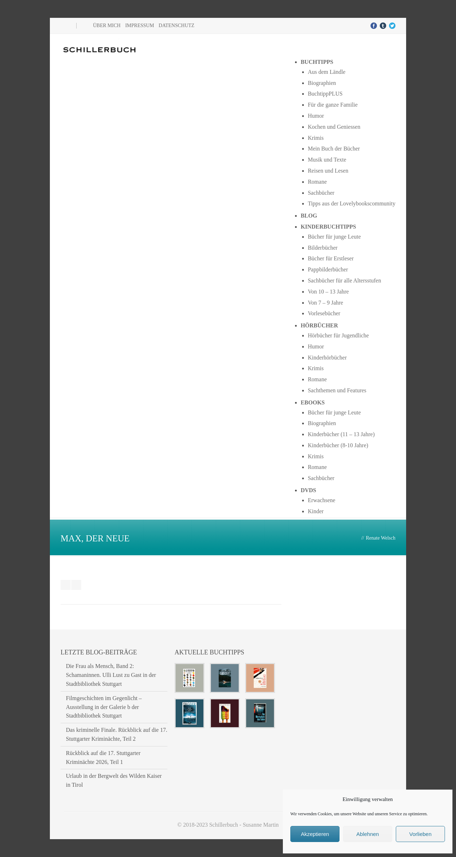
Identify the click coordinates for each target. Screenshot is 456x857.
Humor (316, 116)
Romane (317, 182)
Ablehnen (367, 834)
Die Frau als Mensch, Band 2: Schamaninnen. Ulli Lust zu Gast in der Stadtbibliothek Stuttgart (111, 675)
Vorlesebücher (324, 313)
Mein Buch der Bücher (334, 149)
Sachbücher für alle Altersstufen (344, 280)
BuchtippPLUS (325, 94)
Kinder (315, 511)
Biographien (322, 83)
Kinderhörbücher (327, 357)
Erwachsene (321, 500)
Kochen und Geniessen (334, 127)
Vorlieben (420, 834)
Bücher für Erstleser (331, 258)
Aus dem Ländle (327, 72)
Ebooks (313, 402)
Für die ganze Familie (333, 105)
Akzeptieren (315, 834)
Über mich (106, 25)
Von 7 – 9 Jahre (325, 303)
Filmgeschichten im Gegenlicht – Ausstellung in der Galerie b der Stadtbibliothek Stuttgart (104, 707)
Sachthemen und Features (337, 390)
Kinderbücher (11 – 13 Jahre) (341, 434)
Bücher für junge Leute (334, 237)
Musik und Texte (327, 160)
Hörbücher (319, 325)
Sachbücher (321, 193)
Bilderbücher (323, 248)
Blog (309, 216)
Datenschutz (176, 25)
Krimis (315, 138)
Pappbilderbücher (328, 269)
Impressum (139, 25)
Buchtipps (317, 62)
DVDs (308, 490)
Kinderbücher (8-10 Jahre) (338, 445)
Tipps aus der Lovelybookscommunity (351, 203)
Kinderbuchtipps (328, 227)
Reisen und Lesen (328, 171)
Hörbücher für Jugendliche (338, 335)
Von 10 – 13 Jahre (328, 292)
